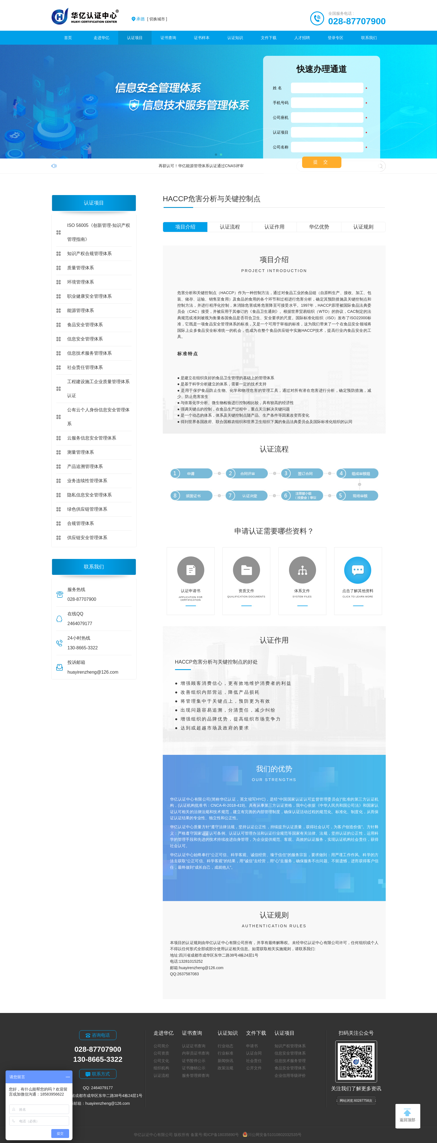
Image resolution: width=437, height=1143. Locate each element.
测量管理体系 (80, 452)
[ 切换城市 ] (151, 19)
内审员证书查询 (195, 1053)
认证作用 (274, 227)
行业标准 (225, 1053)
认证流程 (230, 227)
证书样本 (202, 37)
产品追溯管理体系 (85, 466)
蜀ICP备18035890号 (221, 1134)
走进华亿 (101, 37)
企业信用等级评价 (290, 1075)
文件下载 (268, 37)
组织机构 (161, 1068)
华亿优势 (319, 227)
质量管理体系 (80, 267)
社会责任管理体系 (85, 367)
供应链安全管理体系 (87, 537)
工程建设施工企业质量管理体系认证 (98, 388)
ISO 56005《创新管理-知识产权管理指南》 (98, 232)
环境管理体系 (80, 282)
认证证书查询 (193, 1046)
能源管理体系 (80, 310)
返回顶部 (407, 1115)
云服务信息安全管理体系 (91, 438)
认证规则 (363, 227)
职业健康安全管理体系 (89, 296)
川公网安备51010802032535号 (272, 1134)
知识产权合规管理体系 (89, 253)
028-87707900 (357, 21)
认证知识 (235, 37)
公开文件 (254, 1068)
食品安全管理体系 (85, 324)
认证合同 (254, 1053)
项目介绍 (185, 227)
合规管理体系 (80, 523)
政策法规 (225, 1068)
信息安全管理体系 (85, 339)
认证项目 (135, 37)
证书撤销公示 (193, 1068)
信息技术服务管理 (290, 1060)
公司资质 (161, 1053)
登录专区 (335, 37)
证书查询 (168, 37)
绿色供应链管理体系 (87, 509)
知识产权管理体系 (290, 1046)
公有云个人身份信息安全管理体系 (98, 416)
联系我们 (369, 37)
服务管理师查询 (195, 1075)
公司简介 (161, 1046)
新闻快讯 (225, 1060)
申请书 (252, 1046)
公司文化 (161, 1060)
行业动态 (225, 1046)
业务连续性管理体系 (87, 480)
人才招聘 (302, 37)
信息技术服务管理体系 (89, 353)
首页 (68, 37)
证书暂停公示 (193, 1060)
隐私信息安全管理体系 (89, 495)
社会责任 (254, 1060)
